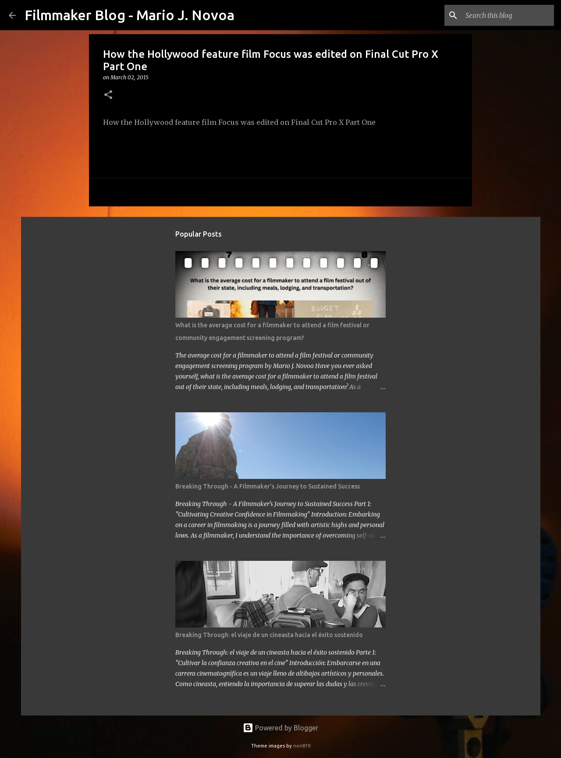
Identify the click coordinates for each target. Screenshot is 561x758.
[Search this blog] (508, 15)
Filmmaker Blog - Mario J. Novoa (129, 15)
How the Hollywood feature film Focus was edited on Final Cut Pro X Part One (239, 122)
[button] (108, 95)
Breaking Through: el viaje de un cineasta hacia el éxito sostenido (269, 634)
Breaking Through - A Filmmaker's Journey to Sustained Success (267, 486)
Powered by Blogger (280, 728)
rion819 (301, 745)
